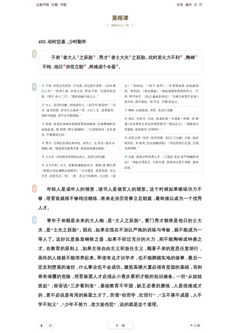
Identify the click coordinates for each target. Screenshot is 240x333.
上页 (195, 311)
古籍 (54, 5)
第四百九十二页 (120, 25)
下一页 (120, 311)
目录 (180, 5)
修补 (188, 5)
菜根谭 (120, 17)
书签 (63, 5)
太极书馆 (42, 5)
